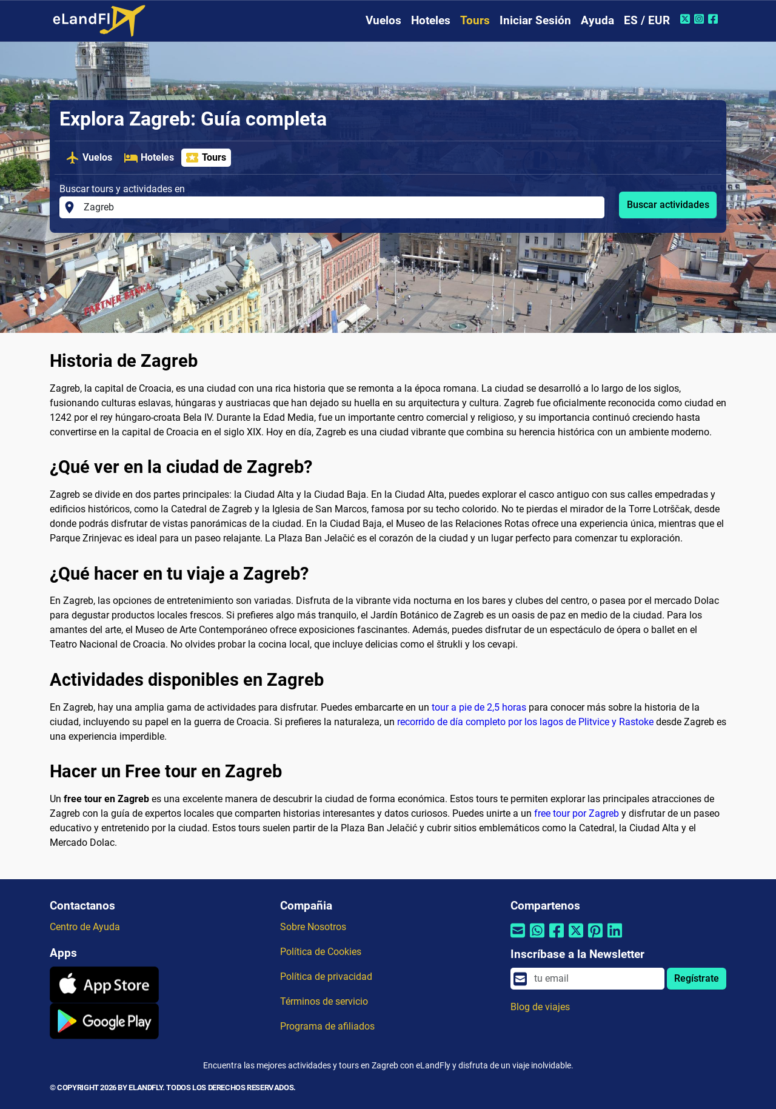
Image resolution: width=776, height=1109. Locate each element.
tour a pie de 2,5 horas (479, 707)
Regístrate (696, 978)
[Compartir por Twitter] (576, 938)
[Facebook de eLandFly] (714, 18)
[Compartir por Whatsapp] (537, 938)
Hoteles (430, 20)
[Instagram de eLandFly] (700, 18)
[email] (595, 979)
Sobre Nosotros (313, 927)
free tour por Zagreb (576, 813)
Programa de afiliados (327, 1026)
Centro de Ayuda (85, 927)
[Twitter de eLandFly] (687, 18)
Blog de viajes (540, 1007)
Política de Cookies (320, 951)
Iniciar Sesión (535, 20)
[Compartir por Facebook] (556, 938)
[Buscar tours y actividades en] (340, 207)
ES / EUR (647, 20)
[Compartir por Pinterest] (595, 938)
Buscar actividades (668, 204)
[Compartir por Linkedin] (614, 938)
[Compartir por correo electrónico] (517, 938)
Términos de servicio (324, 1001)
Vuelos (383, 20)
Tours (475, 20)
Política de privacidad (326, 976)
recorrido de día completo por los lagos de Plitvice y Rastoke (525, 722)
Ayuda (597, 20)
